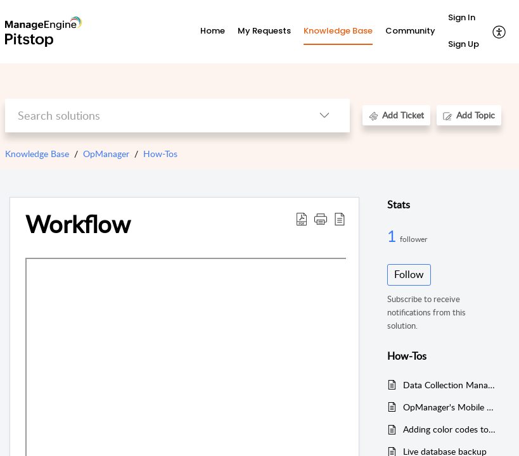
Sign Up (463, 44)
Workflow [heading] (78, 224)
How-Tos (160, 154)
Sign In (461, 17)
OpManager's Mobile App (450, 407)
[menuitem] (463, 18)
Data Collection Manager (450, 385)
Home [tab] (212, 31)
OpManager (106, 154)
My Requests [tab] (264, 31)
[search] (152, 115)
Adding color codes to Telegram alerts (450, 429)
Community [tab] (410, 31)
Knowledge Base (37, 154)
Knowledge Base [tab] (338, 31)
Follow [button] (409, 274)
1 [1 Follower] (393, 235)
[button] (499, 31)
